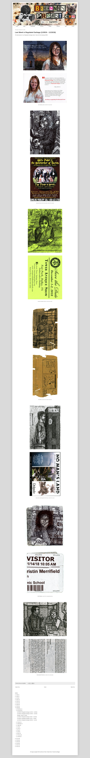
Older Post (73, 687)
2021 (17, 702)
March (18, 733)
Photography (33, 26)
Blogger (58, 751)
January (18, 736)
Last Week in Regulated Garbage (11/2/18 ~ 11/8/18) (26, 718)
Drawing (41, 26)
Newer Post (17, 687)
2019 (17, 706)
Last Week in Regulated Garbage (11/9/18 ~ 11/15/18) (27, 716)
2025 (17, 696)
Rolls (66, 26)
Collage (50, 26)
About (24, 26)
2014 (17, 743)
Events (73, 26)
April (18, 731)
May (18, 730)
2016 (17, 740)
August (18, 725)
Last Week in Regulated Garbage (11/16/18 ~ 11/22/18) (27, 713)
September (19, 723)
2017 (17, 738)
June (18, 728)
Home (45, 687)
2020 (17, 704)
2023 (17, 699)
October (18, 722)
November (19, 710)
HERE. (46, 35)
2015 (17, 741)
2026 (17, 694)
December (19, 709)
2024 (17, 698)
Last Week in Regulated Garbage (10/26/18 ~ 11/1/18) (27, 720)
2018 (17, 707)
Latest (17, 26)
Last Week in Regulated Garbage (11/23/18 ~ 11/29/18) (27, 712)
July (18, 726)
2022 (17, 701)
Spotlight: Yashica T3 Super (22, 715)
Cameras (58, 26)
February (19, 734)
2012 (17, 746)
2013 (17, 744)
